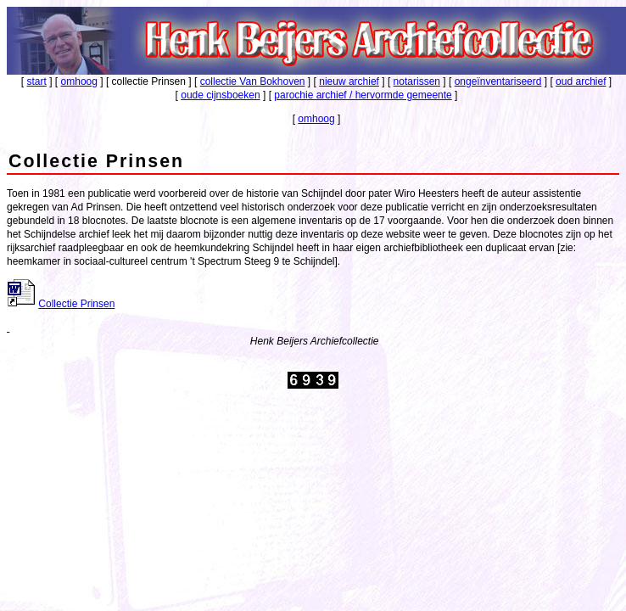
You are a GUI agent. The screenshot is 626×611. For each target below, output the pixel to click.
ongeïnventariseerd (498, 81)
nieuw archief (349, 81)
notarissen (417, 81)
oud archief (581, 81)
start (37, 81)
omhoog (79, 81)
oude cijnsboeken (220, 95)
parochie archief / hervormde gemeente (362, 95)
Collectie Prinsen (76, 304)
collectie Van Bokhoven (252, 81)
